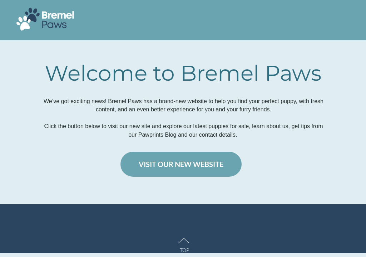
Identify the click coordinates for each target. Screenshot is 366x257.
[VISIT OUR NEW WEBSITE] (181, 164)
